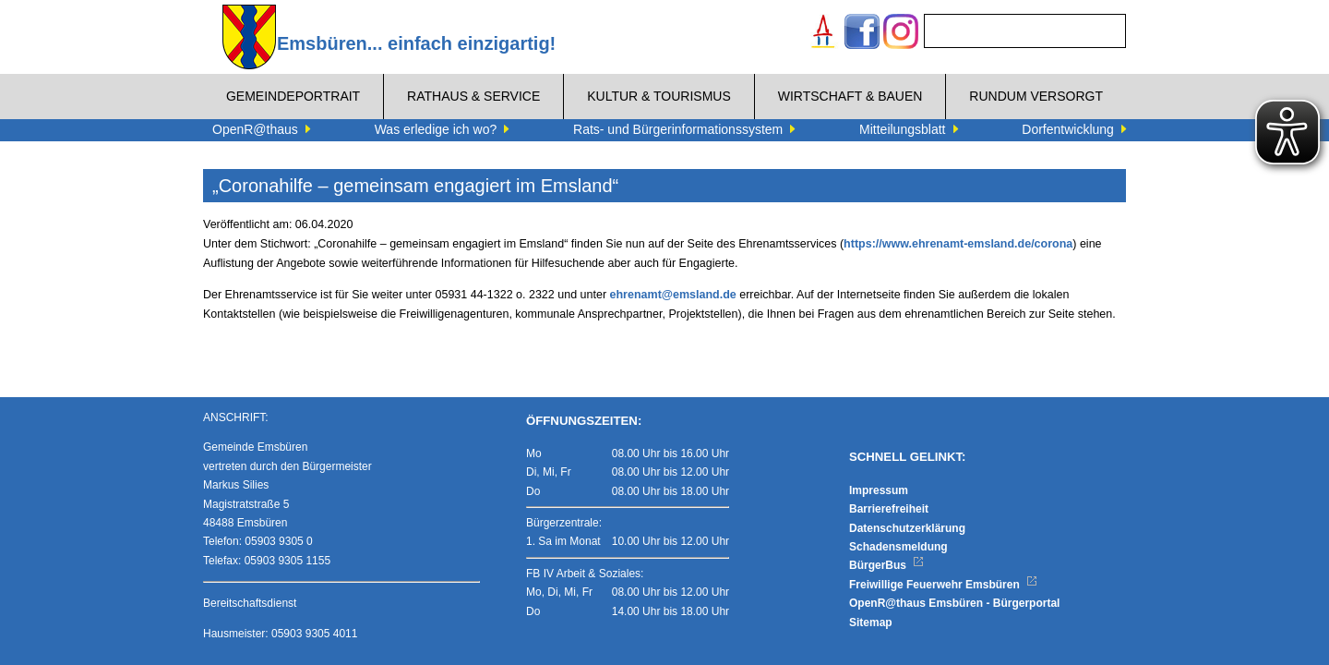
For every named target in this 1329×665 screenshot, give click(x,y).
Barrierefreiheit (888, 508)
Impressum (878, 490)
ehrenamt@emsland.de (673, 294)
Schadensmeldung (898, 546)
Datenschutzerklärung (907, 528)
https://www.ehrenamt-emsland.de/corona (958, 243)
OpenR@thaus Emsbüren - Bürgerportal (954, 603)
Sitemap (870, 622)
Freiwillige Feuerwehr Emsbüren (943, 584)
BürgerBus (886, 565)
